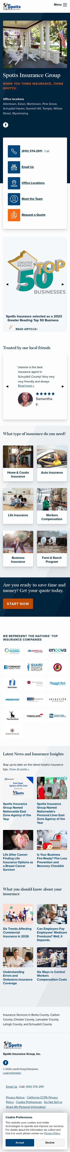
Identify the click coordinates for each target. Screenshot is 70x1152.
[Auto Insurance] (52, 463)
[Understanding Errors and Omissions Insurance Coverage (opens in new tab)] (18, 971)
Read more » (26, 386)
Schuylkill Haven (14, 108)
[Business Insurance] (18, 549)
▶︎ (64, 284)
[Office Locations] (35, 183)
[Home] (12, 1044)
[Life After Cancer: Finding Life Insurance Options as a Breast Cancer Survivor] (18, 855)
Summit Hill (33, 108)
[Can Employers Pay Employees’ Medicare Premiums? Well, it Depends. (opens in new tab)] (52, 928)
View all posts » (19, 769)
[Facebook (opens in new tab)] (7, 126)
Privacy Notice (15, 1097)
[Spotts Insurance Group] (11, 6)
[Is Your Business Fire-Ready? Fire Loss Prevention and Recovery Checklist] (52, 853)
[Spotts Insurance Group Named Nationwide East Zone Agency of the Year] (18, 804)
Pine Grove (49, 104)
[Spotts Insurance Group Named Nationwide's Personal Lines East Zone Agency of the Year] (52, 806)
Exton (21, 104)
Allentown (9, 104)
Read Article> (27, 329)
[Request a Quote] (35, 215)
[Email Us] (35, 167)
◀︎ (8, 284)
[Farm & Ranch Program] (52, 549)
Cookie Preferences (29, 1102)
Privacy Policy (52, 1133)
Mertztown (34, 104)
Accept (20, 1142)
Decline (50, 1142)
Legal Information (12, 1073)
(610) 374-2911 (35, 1087)
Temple (47, 108)
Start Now (18, 604)
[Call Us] (35, 151)
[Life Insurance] (18, 506)
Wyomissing (20, 113)
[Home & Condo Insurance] (18, 463)
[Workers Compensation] (52, 506)
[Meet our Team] (35, 199)
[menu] (65, 4)
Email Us (11, 1087)
